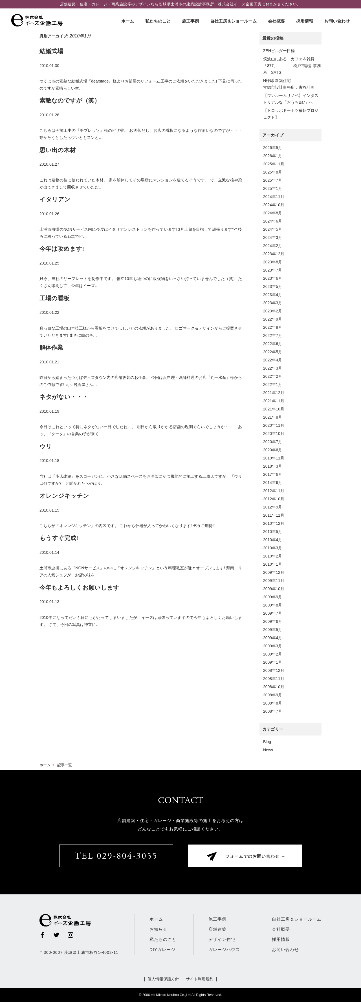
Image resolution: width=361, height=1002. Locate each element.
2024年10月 (273, 205)
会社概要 (276, 21)
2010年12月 (273, 523)
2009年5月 (272, 629)
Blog (267, 741)
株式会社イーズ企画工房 (38, 20)
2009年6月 (272, 621)
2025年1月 (272, 188)
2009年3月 (272, 646)
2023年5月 (272, 286)
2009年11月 (273, 580)
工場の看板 (54, 298)
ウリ (45, 446)
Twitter (56, 935)
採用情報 (304, 21)
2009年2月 (272, 654)
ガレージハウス (224, 949)
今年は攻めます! (61, 248)
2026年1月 (272, 156)
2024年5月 (272, 229)
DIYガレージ (162, 949)
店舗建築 (217, 929)
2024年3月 (272, 237)
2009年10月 (273, 588)
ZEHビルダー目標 (279, 50)
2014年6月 (272, 482)
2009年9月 (272, 597)
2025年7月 (272, 180)
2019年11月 (273, 458)
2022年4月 (272, 360)
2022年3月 (272, 368)
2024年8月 (272, 213)
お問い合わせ (337, 21)
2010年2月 (272, 556)
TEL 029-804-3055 (116, 856)
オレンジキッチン (64, 495)
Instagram (70, 935)
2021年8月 (272, 417)
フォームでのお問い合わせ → (255, 857)
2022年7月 (272, 335)
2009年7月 (272, 613)
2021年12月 (273, 392)
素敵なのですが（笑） (69, 100)
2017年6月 (272, 474)
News (268, 750)
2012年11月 (273, 490)
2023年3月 (272, 303)
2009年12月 (273, 572)
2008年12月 (273, 670)
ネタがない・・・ (63, 397)
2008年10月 (273, 687)
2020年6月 (272, 450)
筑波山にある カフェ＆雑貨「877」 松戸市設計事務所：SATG (292, 66)
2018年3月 (272, 466)
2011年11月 (273, 515)
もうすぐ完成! (58, 538)
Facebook (42, 935)
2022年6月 (272, 343)
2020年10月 (273, 433)
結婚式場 (51, 51)
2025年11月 (273, 164)
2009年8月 (272, 605)
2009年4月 (272, 638)
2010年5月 (272, 531)
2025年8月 (272, 172)
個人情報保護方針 (163, 979)
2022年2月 (272, 376)
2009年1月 (272, 662)
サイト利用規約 (199, 979)
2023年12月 (273, 254)
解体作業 (51, 347)
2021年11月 (273, 401)
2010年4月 (272, 539)
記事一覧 (64, 765)
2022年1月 (272, 384)
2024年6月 (272, 221)
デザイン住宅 (221, 939)
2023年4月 (272, 294)
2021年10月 (273, 409)
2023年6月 (272, 278)
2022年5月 (272, 352)
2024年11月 (273, 196)
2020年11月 (273, 425)
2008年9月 (272, 695)
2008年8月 (272, 703)
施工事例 (190, 21)
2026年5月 (272, 147)
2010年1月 (272, 564)
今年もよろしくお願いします (79, 587)
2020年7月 (272, 441)
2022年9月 (272, 319)
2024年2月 (272, 245)
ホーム (127, 21)
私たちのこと (158, 21)
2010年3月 (272, 548)
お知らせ (158, 929)
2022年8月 (272, 327)
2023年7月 (272, 270)
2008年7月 (272, 711)
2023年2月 (272, 311)
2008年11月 (273, 678)
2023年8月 (272, 262)
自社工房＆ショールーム (233, 21)
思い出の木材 (57, 150)
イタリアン (55, 199)
